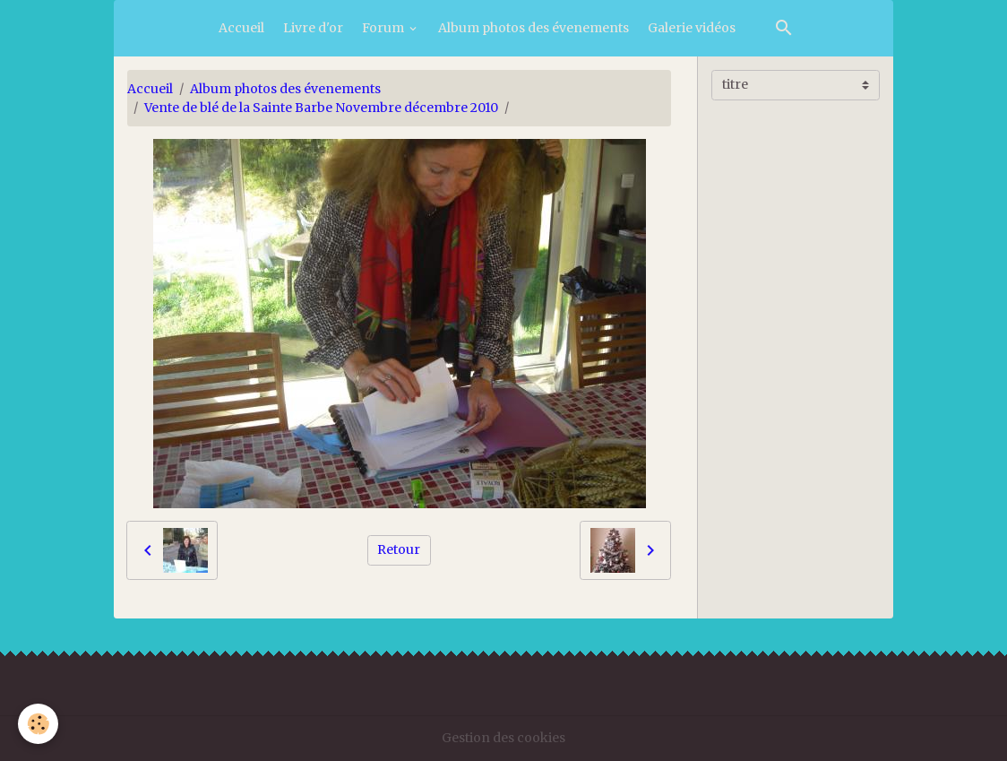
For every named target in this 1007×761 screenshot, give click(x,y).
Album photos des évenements (533, 28)
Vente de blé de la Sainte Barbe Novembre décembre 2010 (321, 107)
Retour (398, 549)
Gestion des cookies (503, 738)
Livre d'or (313, 28)
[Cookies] (38, 724)
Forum (384, 28)
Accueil (241, 28)
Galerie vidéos (692, 28)
